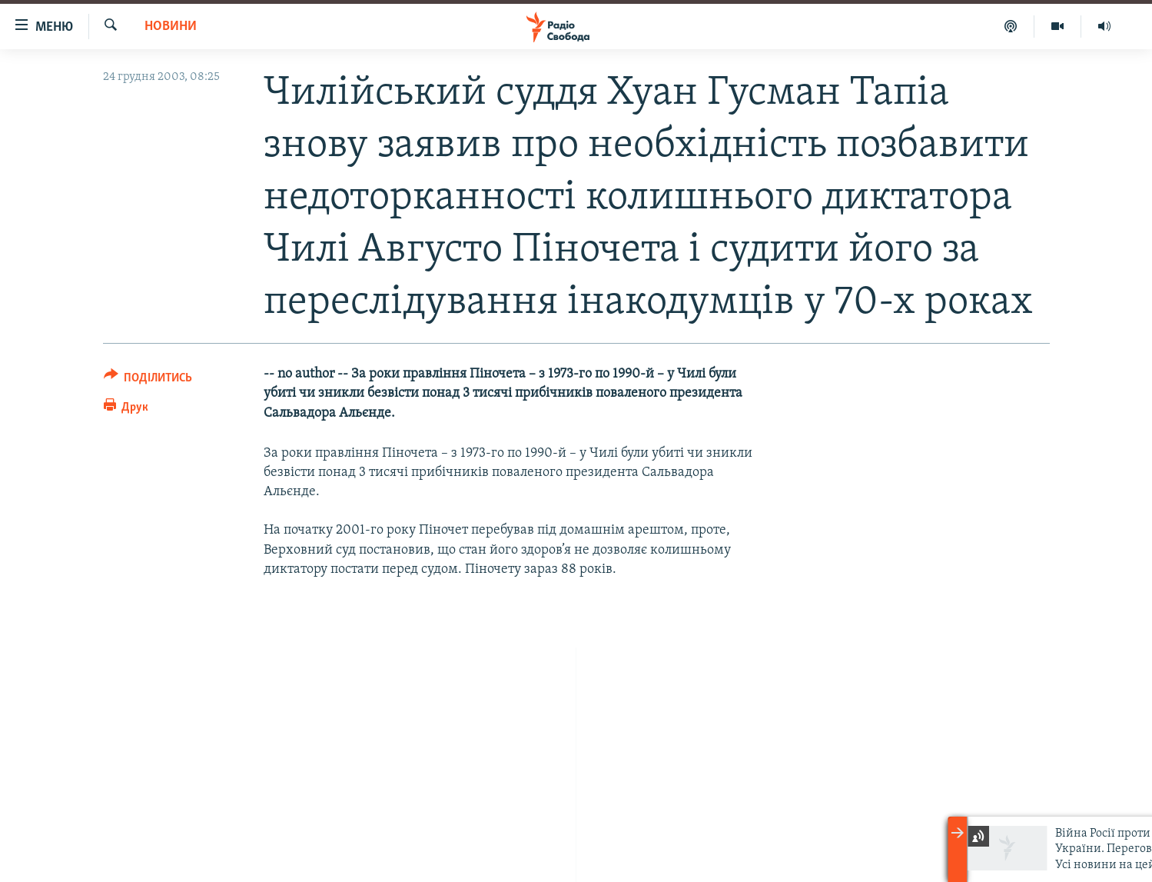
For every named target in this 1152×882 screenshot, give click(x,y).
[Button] (148, 380)
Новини (170, 26)
